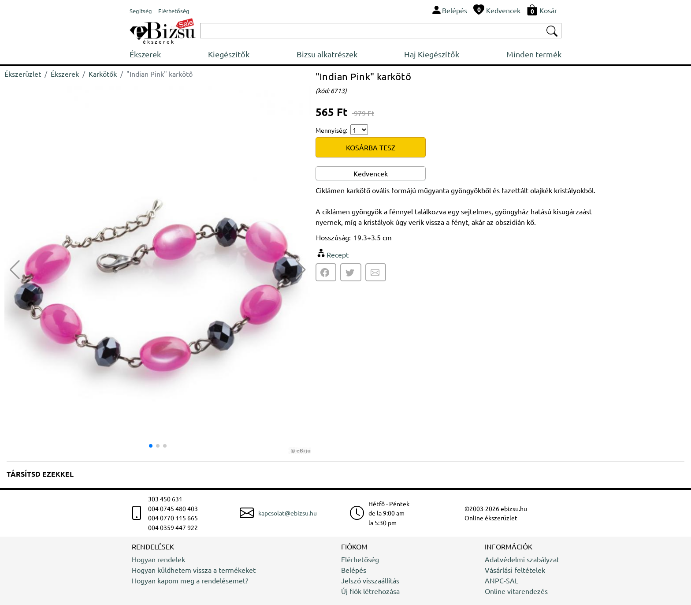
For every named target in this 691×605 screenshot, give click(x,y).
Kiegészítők (228, 54)
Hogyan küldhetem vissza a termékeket (194, 569)
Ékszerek (145, 54)
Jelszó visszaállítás (370, 580)
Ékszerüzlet (22, 73)
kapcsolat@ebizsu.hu (287, 513)
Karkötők (103, 73)
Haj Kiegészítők (431, 54)
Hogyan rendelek (158, 559)
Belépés (353, 569)
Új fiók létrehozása (370, 590)
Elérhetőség (360, 559)
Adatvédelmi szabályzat (522, 559)
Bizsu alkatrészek (327, 54)
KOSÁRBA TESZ (370, 147)
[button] (301, 270)
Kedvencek (370, 173)
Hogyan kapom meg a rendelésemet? (190, 580)
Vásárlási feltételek (515, 569)
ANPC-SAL (501, 580)
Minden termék (533, 54)
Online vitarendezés (516, 590)
